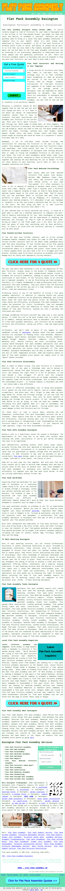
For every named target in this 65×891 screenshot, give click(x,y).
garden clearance (37, 792)
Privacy (62, 875)
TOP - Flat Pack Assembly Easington (17, 856)
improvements (39, 783)
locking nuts (36, 131)
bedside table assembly (34, 622)
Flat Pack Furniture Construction (32, 848)
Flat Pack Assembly (16, 832)
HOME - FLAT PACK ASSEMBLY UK (32, 868)
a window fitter (19, 794)
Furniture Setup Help (33, 837)
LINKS (38, 13)
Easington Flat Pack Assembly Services (27, 742)
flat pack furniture (51, 43)
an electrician (20, 801)
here (32, 738)
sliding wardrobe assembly (39, 604)
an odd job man (18, 803)
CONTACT (50, 13)
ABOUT (44, 13)
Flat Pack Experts (54, 835)
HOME (33, 13)
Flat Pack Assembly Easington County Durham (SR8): (27, 30)
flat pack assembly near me (23, 672)
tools (54, 48)
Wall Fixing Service (41, 846)
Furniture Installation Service (28, 844)
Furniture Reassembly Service (31, 835)
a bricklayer (23, 790)
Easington (26, 332)
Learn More (34, 890)
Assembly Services (54, 837)
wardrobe (17, 491)
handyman (56, 467)
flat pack (18, 456)
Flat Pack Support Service (40, 832)
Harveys (31, 177)
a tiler (42, 803)
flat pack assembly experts (39, 588)
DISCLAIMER (58, 13)
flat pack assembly (42, 39)
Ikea (60, 177)
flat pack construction (48, 627)
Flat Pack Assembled (35, 839)
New (21, 875)
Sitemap (3, 875)
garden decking (52, 801)
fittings (24, 131)
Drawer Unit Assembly (11, 837)
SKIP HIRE (28, 796)
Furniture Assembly (35, 875)
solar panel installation (48, 799)
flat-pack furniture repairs (30, 597)
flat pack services (16, 629)
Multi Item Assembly (53, 844)
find (8, 715)
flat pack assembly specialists (39, 344)
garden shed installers (12, 799)
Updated (25, 875)
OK (42, 890)
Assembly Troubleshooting (13, 839)
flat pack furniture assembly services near (26, 692)
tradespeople (24, 787)
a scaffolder (42, 787)
